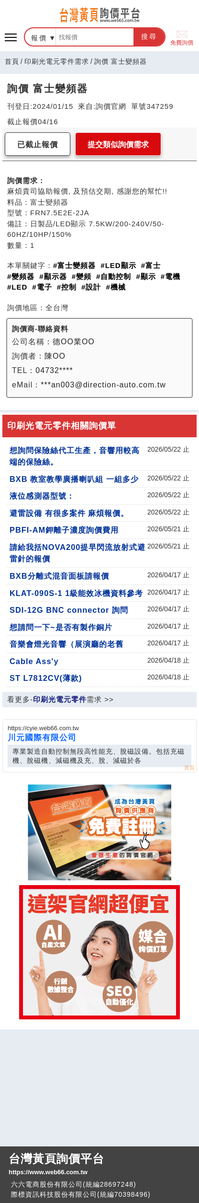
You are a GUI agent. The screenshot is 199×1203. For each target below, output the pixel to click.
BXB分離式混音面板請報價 (59, 576)
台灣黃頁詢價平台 (99, 1164)
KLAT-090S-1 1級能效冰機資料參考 (76, 593)
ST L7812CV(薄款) (46, 678)
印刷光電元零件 (60, 699)
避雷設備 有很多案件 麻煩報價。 (69, 513)
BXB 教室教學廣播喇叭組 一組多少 (74, 479)
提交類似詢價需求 (118, 144)
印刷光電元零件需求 (56, 61)
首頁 (12, 61)
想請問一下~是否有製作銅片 (61, 627)
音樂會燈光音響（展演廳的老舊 (66, 644)
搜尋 (149, 36)
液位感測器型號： (42, 495)
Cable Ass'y (34, 661)
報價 (39, 38)
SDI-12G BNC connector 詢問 (69, 610)
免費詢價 (181, 37)
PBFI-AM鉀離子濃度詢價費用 (64, 530)
